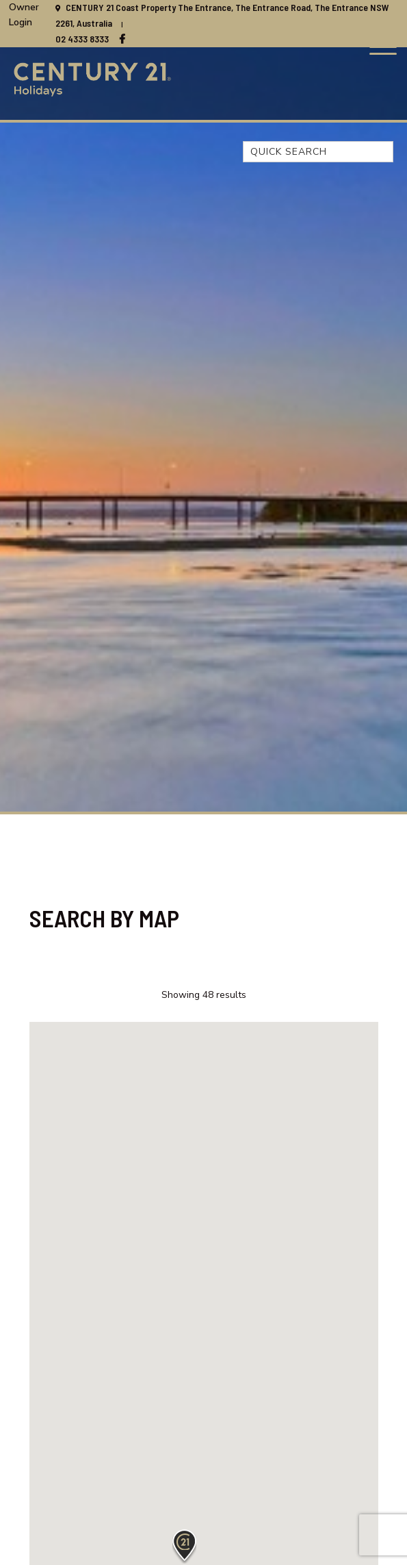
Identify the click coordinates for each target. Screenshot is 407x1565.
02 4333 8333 (82, 39)
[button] (184, 1546)
